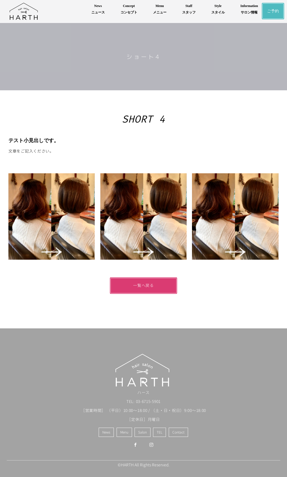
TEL (159, 432)
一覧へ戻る (143, 285)
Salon (142, 432)
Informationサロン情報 (249, 9)
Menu (124, 432)
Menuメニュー (159, 9)
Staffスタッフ (189, 9)
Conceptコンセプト (129, 9)
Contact (178, 432)
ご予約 (273, 11)
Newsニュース (98, 9)
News (106, 432)
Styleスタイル (218, 9)
